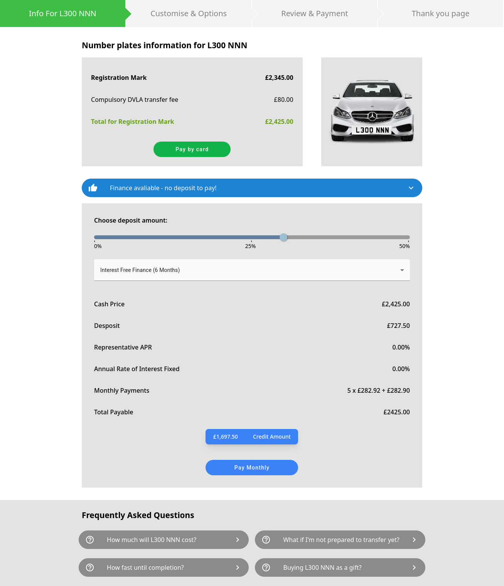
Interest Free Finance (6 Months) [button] (140, 270)
